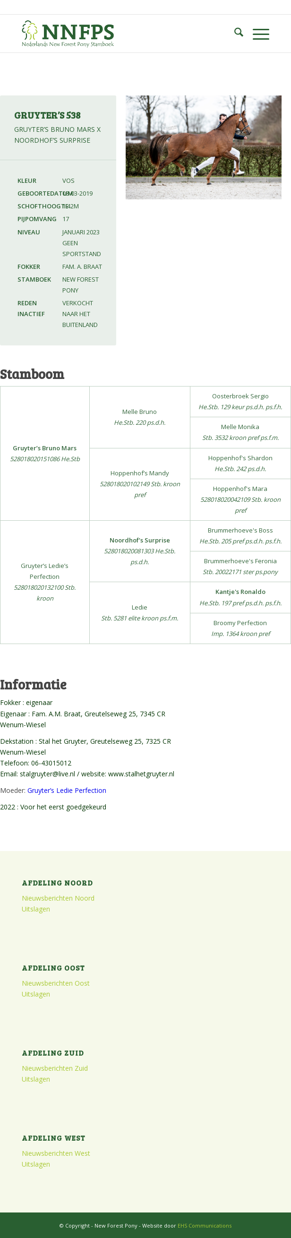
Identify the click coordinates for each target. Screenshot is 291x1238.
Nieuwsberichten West (56, 1153)
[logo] (121, 33)
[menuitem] (234, 33)
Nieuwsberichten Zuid (55, 1068)
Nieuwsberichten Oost (56, 983)
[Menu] (256, 33)
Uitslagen (36, 908)
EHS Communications (204, 1225)
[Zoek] (234, 33)
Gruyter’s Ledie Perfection (66, 790)
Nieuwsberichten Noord (58, 898)
